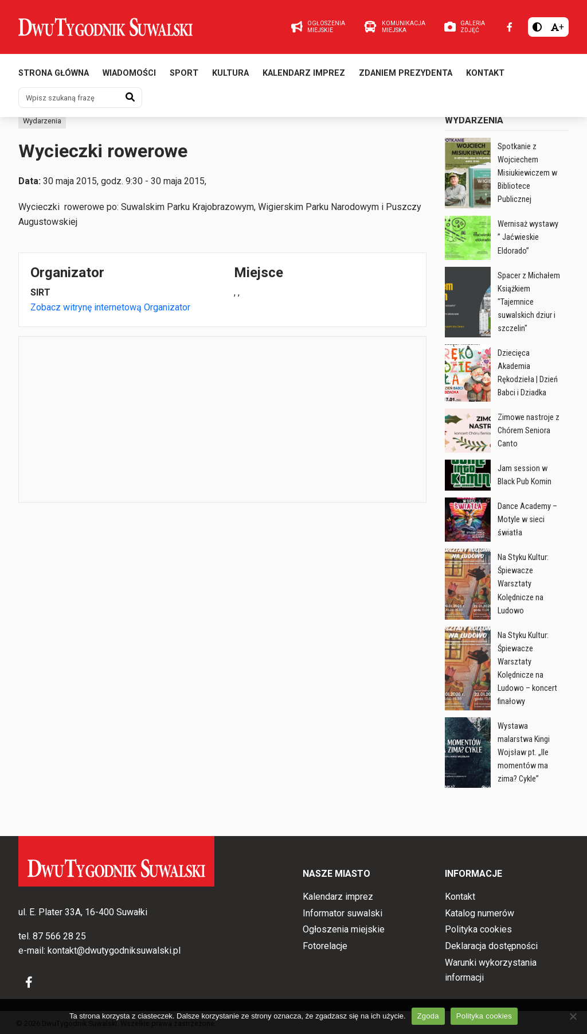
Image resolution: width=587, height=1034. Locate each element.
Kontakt (485, 73)
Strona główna (53, 73)
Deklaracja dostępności (491, 945)
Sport (184, 73)
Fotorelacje (325, 945)
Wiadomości (129, 73)
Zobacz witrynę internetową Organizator (110, 307)
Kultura (230, 73)
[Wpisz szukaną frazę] (68, 97)
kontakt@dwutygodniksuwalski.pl (114, 950)
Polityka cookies (478, 929)
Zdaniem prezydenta (405, 73)
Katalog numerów (479, 913)
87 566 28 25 (59, 936)
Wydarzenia (42, 120)
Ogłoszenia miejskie (344, 929)
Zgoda (428, 1016)
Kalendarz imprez (304, 73)
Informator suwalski (342, 913)
